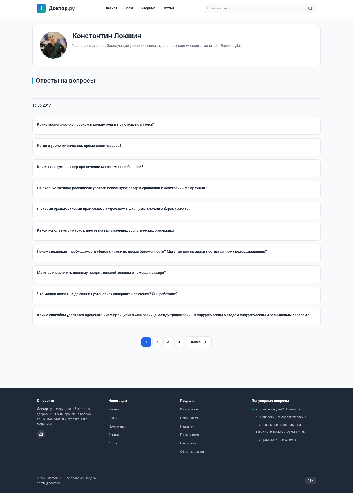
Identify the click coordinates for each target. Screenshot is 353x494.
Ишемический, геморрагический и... (282, 418)
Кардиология (189, 410)
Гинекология (189, 436)
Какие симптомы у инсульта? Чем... (281, 433)
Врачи (129, 8)
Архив (113, 444)
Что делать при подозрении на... (279, 426)
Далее (201, 343)
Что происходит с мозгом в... (276, 441)
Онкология (188, 444)
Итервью (148, 8)
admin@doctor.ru (49, 484)
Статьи (168, 8)
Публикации (118, 427)
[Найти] (310, 9)
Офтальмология (192, 453)
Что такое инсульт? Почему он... (279, 410)
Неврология (189, 419)
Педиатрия (188, 427)
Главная (110, 8)
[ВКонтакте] (41, 436)
